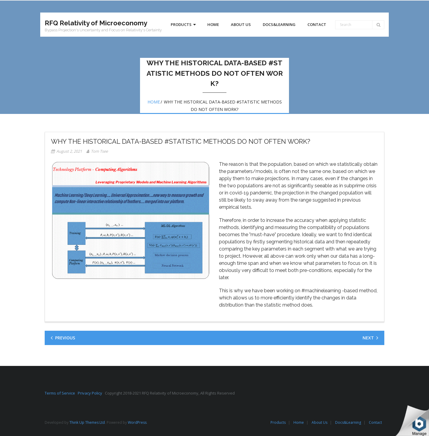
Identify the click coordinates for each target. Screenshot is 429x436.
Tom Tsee (99, 151)
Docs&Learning (348, 422)
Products (278, 422)
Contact (375, 422)
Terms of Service (61, 393)
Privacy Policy (91, 393)
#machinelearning (321, 290)
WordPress (137, 422)
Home (153, 102)
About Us (319, 422)
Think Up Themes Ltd (87, 422)
